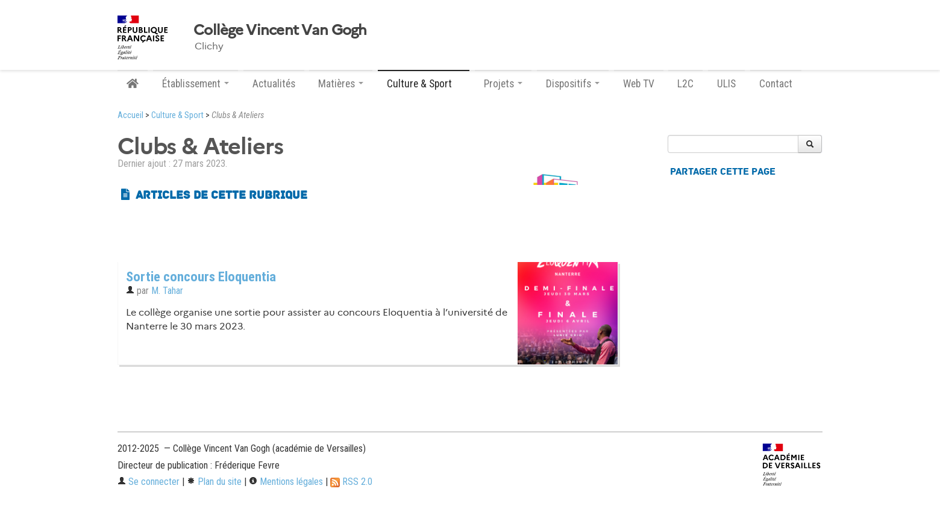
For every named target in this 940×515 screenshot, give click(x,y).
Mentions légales (286, 481)
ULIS (726, 84)
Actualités (273, 84)
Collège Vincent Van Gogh (280, 30)
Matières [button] (340, 84)
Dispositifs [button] (573, 84)
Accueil (130, 115)
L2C (685, 84)
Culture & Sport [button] (423, 84)
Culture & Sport (177, 115)
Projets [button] (503, 84)
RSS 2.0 (351, 481)
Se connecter (149, 481)
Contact (775, 84)
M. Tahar (167, 290)
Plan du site (214, 481)
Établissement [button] (195, 84)
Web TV (638, 84)
